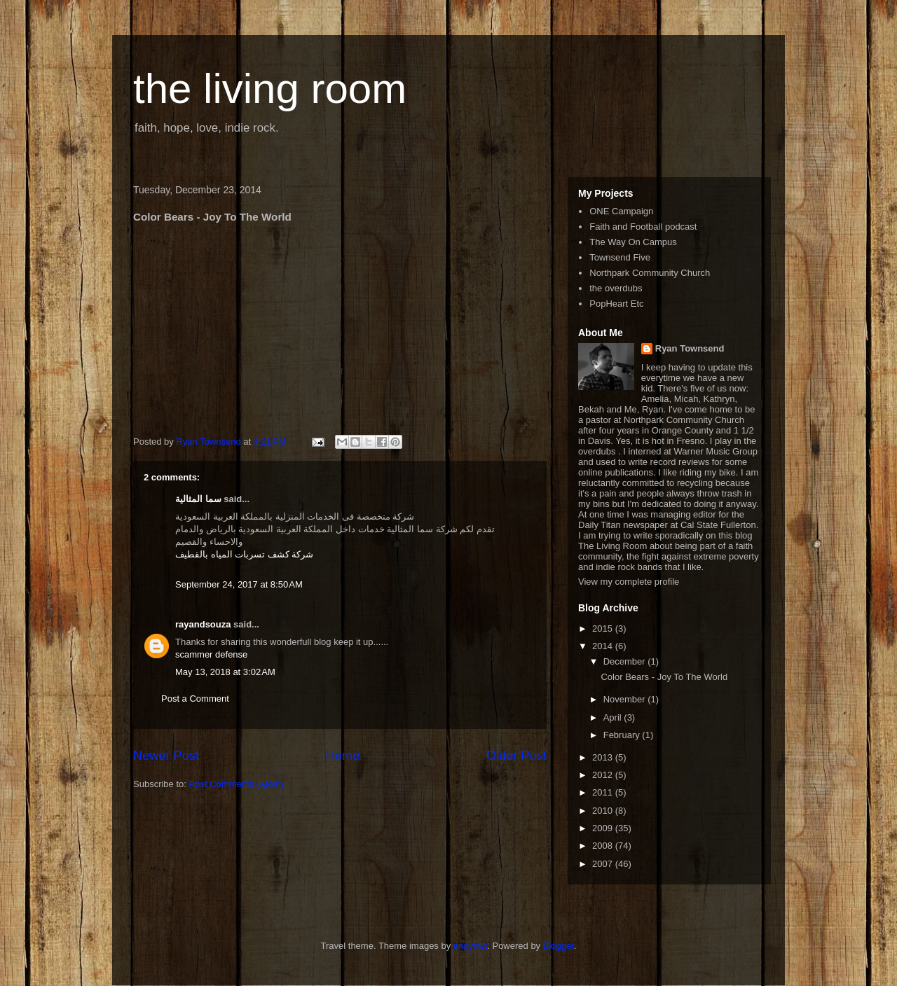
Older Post (516, 756)
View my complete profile (628, 581)
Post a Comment (195, 698)
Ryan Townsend (690, 348)
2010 (603, 810)
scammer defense (211, 654)
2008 (603, 845)
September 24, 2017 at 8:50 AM (239, 584)
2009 (603, 828)
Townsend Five (619, 257)
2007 (603, 864)
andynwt (470, 945)
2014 (603, 646)
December (625, 661)
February (623, 735)
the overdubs (615, 288)
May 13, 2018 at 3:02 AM (225, 672)
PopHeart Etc (616, 303)
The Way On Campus (633, 242)
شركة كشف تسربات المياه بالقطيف (244, 554)
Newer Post (166, 756)
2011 (603, 792)
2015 (603, 628)
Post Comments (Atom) (236, 784)
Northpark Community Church (649, 273)
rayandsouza (203, 624)
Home (343, 756)
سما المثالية (198, 499)
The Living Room (612, 546)
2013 (603, 757)
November (625, 699)
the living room (269, 88)
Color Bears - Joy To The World (664, 677)
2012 (603, 775)
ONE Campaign (621, 211)
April (613, 717)
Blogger (558, 945)
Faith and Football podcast (643, 226)
